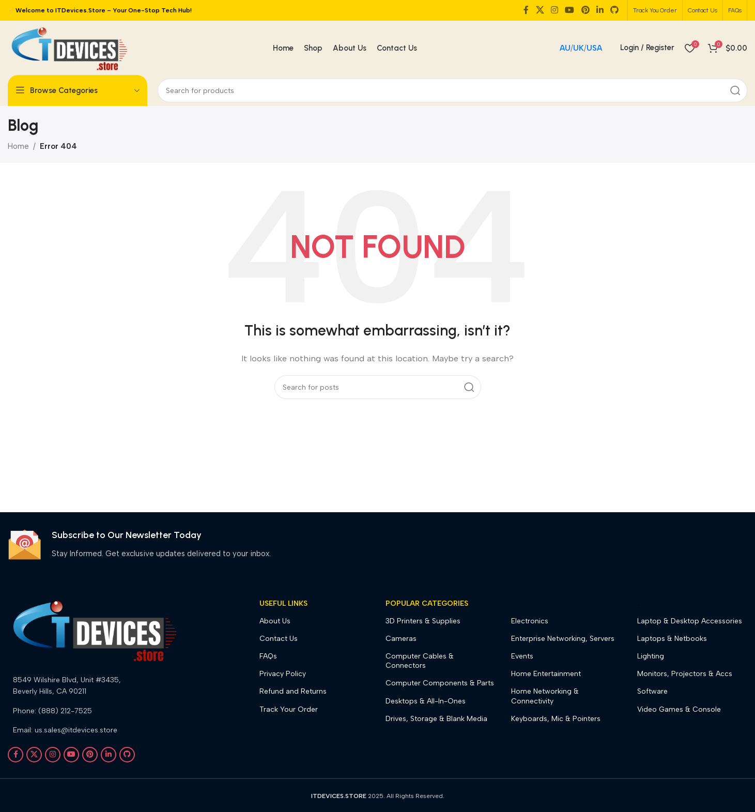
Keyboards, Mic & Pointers (555, 718)
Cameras (401, 638)
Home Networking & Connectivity (545, 696)
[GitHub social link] (614, 10)
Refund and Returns (293, 691)
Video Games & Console (679, 709)
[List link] (94, 686)
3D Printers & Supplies (423, 621)
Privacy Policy (282, 673)
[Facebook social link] (526, 10)
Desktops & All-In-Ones (426, 701)
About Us (274, 621)
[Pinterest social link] (585, 10)
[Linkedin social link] (600, 10)
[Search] (452, 90)
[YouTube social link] (570, 10)
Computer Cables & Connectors (420, 661)
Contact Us (278, 638)
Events (522, 656)
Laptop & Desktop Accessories (689, 621)
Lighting (650, 656)
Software (652, 691)
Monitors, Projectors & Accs (684, 673)
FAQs (268, 656)
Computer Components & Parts (440, 683)
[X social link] (539, 10)
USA (594, 48)
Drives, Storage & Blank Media (436, 718)
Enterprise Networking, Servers (562, 638)
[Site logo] (69, 47)
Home (18, 146)
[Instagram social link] (554, 10)
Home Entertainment (546, 673)
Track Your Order (288, 709)
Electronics (529, 621)
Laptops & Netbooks (672, 638)
